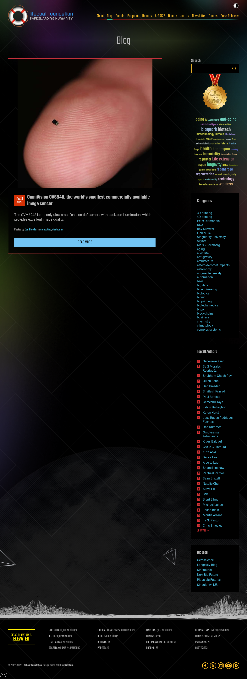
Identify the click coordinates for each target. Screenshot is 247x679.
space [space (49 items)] (201, 179)
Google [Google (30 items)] (196, 149)
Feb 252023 (19, 200)
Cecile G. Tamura (214, 447)
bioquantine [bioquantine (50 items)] (225, 124)
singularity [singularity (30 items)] (232, 175)
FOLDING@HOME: (155, 642)
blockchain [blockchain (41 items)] (230, 134)
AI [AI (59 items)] (206, 120)
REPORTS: (102, 642)
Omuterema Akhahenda (211, 434)
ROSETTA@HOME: (57, 648)
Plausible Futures (209, 580)
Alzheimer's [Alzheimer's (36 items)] (213, 120)
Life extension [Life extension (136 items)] (223, 159)
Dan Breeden (31, 229)
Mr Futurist (204, 570)
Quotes (213, 16)
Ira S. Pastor (211, 520)
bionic (201, 297)
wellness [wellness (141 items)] (226, 184)
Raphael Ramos (213, 473)
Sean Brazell (211, 478)
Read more (85, 242)
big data (202, 285)
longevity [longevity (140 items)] (214, 164)
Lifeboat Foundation (32, 665)
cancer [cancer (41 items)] (209, 139)
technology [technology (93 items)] (226, 179)
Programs (133, 16)
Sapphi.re (68, 665)
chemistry (203, 321)
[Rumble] (236, 665)
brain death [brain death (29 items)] (200, 139)
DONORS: (150, 636)
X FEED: (52, 636)
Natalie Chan (211, 483)
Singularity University (211, 237)
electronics (57, 229)
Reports (147, 16)
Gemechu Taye (213, 402)
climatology (205, 325)
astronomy (204, 269)
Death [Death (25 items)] (234, 139)
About (100, 16)
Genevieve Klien (213, 361)
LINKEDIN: (151, 630)
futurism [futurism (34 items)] (232, 144)
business (203, 317)
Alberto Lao (210, 462)
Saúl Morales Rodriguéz (212, 368)
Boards (120, 16)
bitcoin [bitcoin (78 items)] (219, 134)
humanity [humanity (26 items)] (234, 150)
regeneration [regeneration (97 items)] (205, 174)
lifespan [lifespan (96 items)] (200, 165)
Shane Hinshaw (213, 468)
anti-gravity (204, 257)
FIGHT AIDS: (55, 642)
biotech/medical (208, 305)
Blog (110, 16)
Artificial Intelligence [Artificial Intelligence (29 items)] (209, 125)
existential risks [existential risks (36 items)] (203, 143)
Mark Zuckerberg (208, 245)
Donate (172, 16)
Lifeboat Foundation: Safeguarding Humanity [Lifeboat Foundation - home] (40, 16)
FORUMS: (150, 648)
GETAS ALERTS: (202, 630)
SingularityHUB (207, 585)
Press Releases (230, 16)
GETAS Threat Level (21, 638)
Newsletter (199, 16)
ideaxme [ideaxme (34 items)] (198, 155)
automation (205, 277)
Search (234, 68)
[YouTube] (228, 665)
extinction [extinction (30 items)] (215, 144)
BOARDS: (199, 636)
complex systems (209, 329)
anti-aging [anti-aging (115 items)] (228, 119)
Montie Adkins (212, 515)
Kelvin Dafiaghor (214, 407)
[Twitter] (213, 665)
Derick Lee (210, 457)
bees (200, 281)
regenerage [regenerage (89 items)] (225, 169)
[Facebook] (205, 665)
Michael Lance (213, 505)
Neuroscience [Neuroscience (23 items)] (233, 166)
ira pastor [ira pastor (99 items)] (204, 159)
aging (201, 249)
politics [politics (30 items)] (202, 170)
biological (203, 293)
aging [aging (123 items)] (199, 119)
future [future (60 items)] (224, 143)
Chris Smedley (212, 525)
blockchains (205, 313)
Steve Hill (209, 489)
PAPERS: (101, 648)
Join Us (184, 16)
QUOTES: (199, 648)
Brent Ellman (211, 499)
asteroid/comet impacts (213, 265)
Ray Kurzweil (206, 229)
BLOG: (100, 636)
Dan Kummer (212, 427)
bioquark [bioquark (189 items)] (209, 129)
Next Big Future (207, 575)
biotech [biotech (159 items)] (224, 129)
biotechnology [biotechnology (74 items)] (205, 134)
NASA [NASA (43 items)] (225, 165)
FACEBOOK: (54, 630)
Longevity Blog (207, 565)
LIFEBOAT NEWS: (105, 630)
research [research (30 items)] (218, 175)
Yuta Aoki (209, 452)
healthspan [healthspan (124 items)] (221, 149)
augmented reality (209, 273)
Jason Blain (211, 510)
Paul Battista (211, 397)
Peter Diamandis (208, 221)
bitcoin (201, 309)
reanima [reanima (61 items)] (211, 169)
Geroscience (205, 560)
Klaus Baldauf (212, 441)
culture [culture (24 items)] (228, 139)
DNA (200, 225)
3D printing (204, 213)
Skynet (201, 241)
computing (45, 229)
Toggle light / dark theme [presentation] (236, 5)
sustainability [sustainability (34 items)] (211, 179)
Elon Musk (204, 233)
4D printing (204, 217)
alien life (203, 253)
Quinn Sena (211, 381)
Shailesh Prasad (214, 391)
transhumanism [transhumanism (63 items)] (208, 184)
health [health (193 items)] (206, 149)
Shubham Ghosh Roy (217, 376)
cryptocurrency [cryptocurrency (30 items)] (219, 139)
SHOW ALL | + (203, 530)
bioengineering (207, 289)
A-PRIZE (160, 16)
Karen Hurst (211, 412)
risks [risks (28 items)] (225, 175)
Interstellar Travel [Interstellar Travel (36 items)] (229, 154)
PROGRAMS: (201, 642)
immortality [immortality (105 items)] (211, 154)
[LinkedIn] (221, 665)
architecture (205, 261)
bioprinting (204, 301)
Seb (205, 494)
